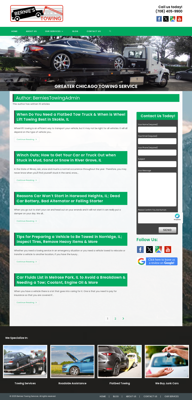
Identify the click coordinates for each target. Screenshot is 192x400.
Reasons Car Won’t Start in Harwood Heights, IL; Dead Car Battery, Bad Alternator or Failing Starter (68, 198)
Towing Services (25, 383)
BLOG (116, 396)
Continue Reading (28, 140)
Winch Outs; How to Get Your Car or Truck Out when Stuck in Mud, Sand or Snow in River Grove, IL (66, 158)
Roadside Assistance (72, 383)
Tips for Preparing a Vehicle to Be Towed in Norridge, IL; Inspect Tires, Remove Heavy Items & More (69, 239)
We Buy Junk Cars (167, 383)
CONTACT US (150, 396)
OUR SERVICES (172, 396)
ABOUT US (131, 396)
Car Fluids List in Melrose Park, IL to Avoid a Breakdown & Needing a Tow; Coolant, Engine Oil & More (71, 280)
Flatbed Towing (120, 383)
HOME (103, 396)
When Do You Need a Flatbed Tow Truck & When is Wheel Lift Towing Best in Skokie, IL (71, 117)
